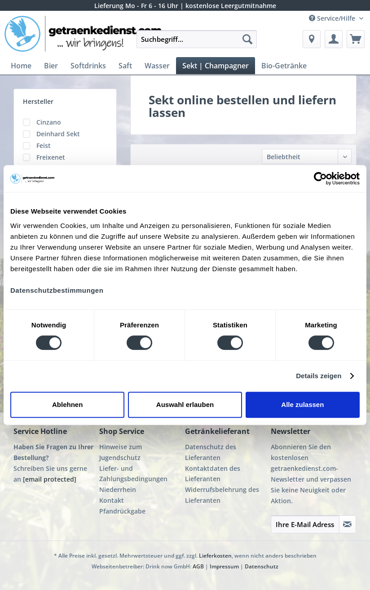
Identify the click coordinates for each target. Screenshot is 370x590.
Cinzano (48, 122)
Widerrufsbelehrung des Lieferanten (222, 495)
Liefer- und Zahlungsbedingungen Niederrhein (133, 479)
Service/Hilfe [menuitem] (333, 18)
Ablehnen (67, 404)
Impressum (224, 566)
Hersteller (38, 101)
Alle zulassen (302, 404)
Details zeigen (318, 376)
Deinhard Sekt (58, 134)
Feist (43, 145)
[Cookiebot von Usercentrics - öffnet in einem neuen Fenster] (320, 178)
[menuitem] (197, 43)
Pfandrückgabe (122, 511)
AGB (198, 566)
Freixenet (50, 157)
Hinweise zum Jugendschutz (120, 452)
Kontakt (111, 500)
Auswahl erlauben (185, 404)
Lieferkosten (215, 555)
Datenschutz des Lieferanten (210, 452)
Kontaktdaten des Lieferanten (212, 473)
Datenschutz (261, 566)
